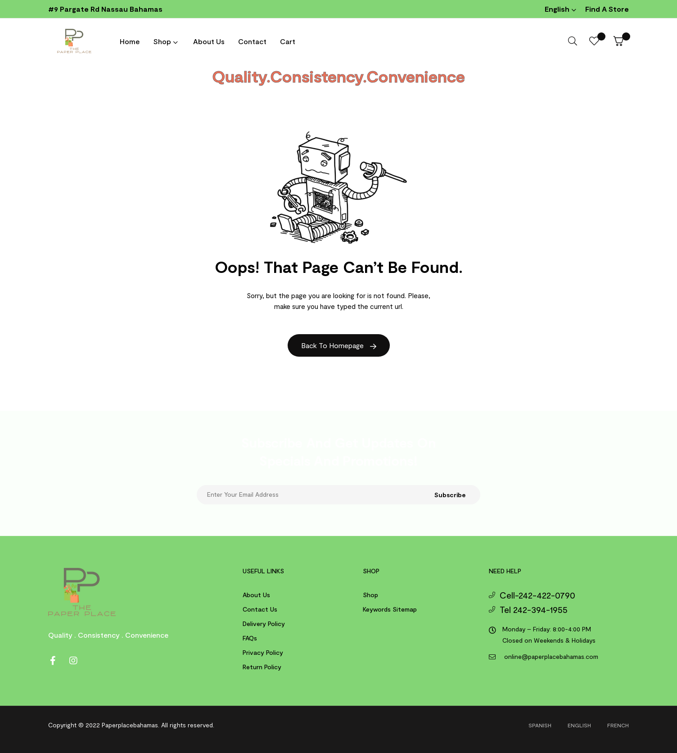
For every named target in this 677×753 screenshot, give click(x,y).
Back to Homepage (338, 345)
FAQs (250, 638)
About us (256, 595)
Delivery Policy (264, 623)
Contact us (260, 609)
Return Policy (262, 667)
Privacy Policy (263, 652)
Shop (370, 595)
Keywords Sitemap (390, 609)
